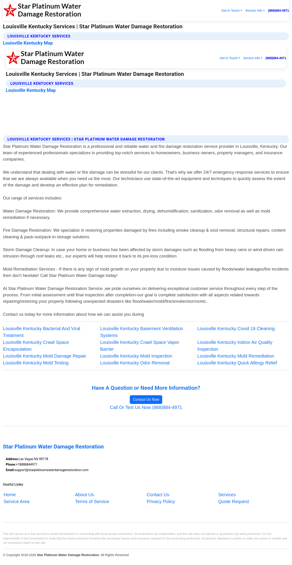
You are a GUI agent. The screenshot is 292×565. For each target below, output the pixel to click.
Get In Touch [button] (230, 10)
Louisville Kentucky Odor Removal (135, 362)
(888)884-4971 (278, 10)
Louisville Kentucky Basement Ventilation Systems (141, 332)
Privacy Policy (161, 501)
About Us (84, 494)
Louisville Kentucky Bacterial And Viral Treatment (41, 332)
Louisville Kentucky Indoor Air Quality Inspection (234, 346)
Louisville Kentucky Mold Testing (36, 362)
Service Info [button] (253, 10)
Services (227, 494)
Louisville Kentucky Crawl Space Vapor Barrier (139, 346)
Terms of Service (92, 501)
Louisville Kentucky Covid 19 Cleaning (236, 328)
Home (10, 494)
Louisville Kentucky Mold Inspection (136, 355)
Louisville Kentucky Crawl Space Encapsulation (36, 346)
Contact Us (158, 494)
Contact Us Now (146, 399)
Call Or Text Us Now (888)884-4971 (146, 407)
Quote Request (233, 501)
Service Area (16, 501)
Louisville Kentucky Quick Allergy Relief (237, 362)
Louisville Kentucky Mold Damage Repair (44, 355)
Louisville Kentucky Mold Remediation (235, 355)
